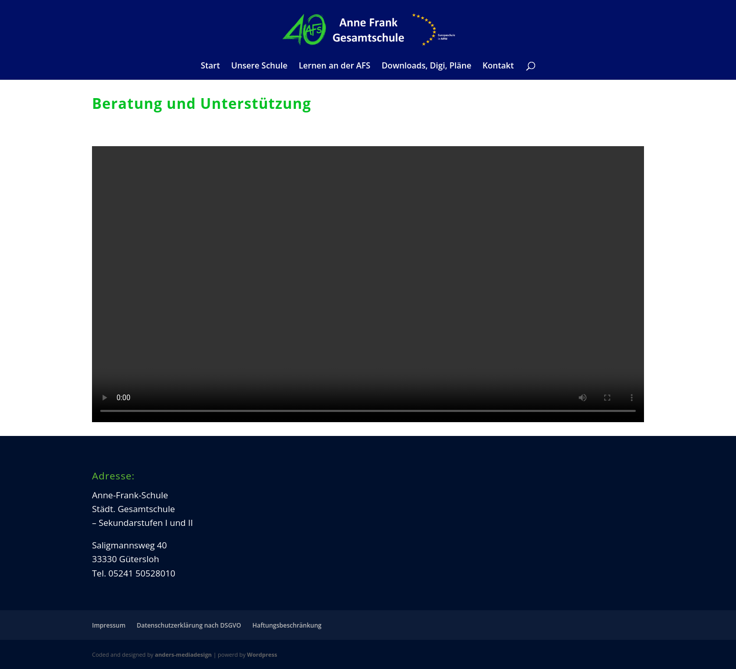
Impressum (108, 625)
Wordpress (262, 654)
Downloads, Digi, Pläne (426, 66)
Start (210, 66)
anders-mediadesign (183, 654)
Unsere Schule (259, 66)
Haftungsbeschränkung (286, 625)
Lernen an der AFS (334, 66)
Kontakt (498, 66)
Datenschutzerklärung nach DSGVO (188, 625)
